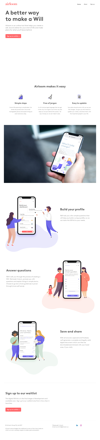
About (85, 4)
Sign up (92, 4)
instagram (81, 425)
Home (79, 4)
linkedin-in (77, 425)
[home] (11, 3)
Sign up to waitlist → (13, 36)
